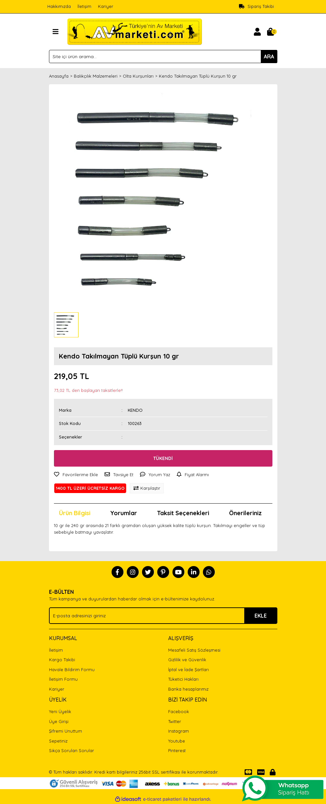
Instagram (178, 731)
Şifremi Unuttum (65, 731)
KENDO (135, 410)
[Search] (163, 56)
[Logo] (134, 31)
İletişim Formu (63, 679)
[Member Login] (257, 31)
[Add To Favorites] (76, 475)
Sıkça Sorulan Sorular (71, 750)
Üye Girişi (59, 721)
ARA (269, 56)
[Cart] (270, 31)
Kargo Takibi (62, 659)
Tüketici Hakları (183, 679)
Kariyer (105, 6)
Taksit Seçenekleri (183, 513)
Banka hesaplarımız (188, 689)
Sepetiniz (58, 741)
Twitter (174, 721)
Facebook (178, 711)
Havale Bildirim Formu (72, 669)
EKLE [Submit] (261, 615)
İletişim (84, 6)
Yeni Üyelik (60, 711)
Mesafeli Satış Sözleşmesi (194, 650)
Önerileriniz (245, 513)
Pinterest (177, 750)
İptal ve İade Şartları (188, 669)
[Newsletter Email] (163, 615)
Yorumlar (123, 513)
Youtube (176, 741)
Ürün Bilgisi (74, 513)
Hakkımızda (59, 6)
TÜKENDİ (163, 458)
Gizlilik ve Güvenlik (187, 659)
